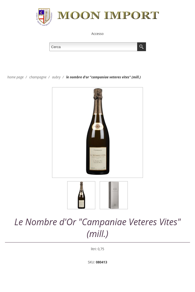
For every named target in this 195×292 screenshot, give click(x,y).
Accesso (97, 33)
